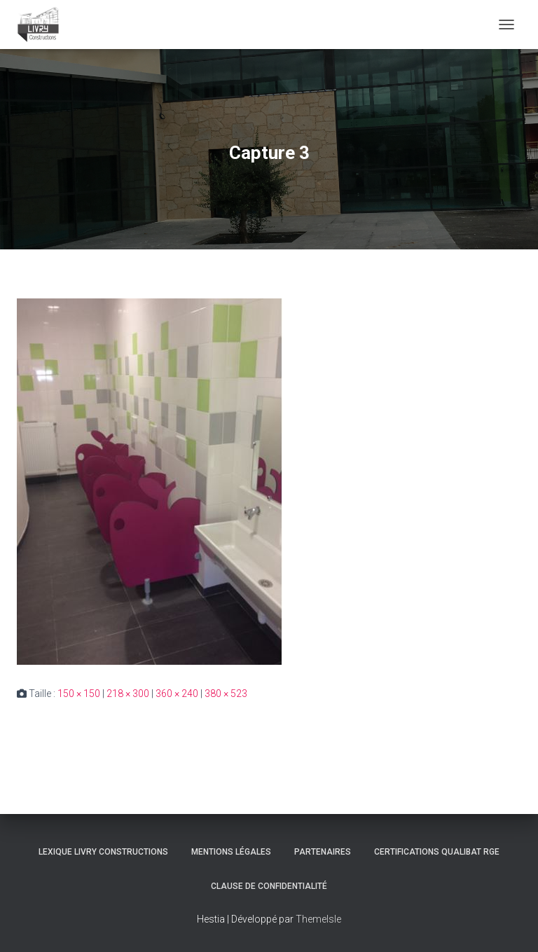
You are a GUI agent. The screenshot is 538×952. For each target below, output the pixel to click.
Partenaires (322, 852)
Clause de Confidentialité (269, 886)
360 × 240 (177, 693)
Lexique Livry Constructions (103, 852)
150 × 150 (78, 693)
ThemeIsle (318, 919)
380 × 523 (226, 693)
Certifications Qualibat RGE (436, 852)
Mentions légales (231, 852)
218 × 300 (127, 693)
